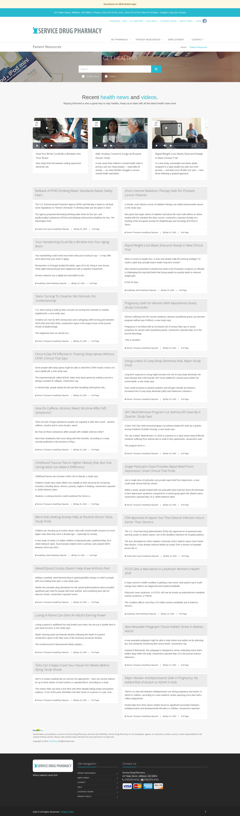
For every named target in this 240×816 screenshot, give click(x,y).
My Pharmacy (119, 39)
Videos (110, 76)
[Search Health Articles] (115, 69)
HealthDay (52, 741)
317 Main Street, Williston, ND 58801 (73, 12)
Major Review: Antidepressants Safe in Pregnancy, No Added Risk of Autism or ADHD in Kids (161, 680)
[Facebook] (204, 21)
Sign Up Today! (186, 21)
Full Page (96, 229)
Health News (90, 76)
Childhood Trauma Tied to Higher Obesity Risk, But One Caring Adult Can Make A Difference (73, 465)
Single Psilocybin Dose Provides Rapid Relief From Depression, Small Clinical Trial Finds (159, 468)
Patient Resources (148, 39)
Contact (197, 39)
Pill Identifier (136, 21)
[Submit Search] (156, 69)
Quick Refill (152, 21)
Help (125, 21)
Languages (114, 21)
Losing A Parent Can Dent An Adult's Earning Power (70, 615)
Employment (176, 39)
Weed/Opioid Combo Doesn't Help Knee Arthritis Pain (72, 568)
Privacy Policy (85, 796)
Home (183, 47)
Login (198, 21)
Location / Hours (168, 21)
